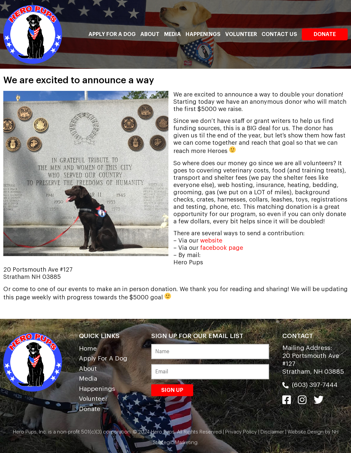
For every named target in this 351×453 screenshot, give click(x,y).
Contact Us (279, 34)
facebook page (221, 248)
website (211, 241)
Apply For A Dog (112, 34)
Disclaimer (272, 432)
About (149, 34)
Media (172, 34)
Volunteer (241, 34)
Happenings (203, 34)
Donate (325, 34)
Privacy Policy (241, 432)
